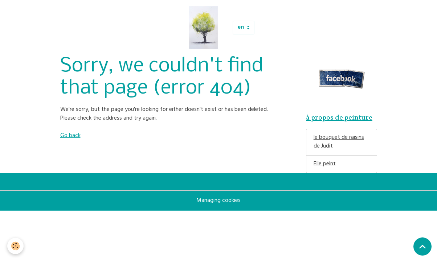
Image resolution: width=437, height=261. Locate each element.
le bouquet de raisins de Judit (339, 142)
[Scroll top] (422, 246)
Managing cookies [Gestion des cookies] (218, 200)
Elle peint (325, 164)
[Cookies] (15, 246)
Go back (70, 135)
